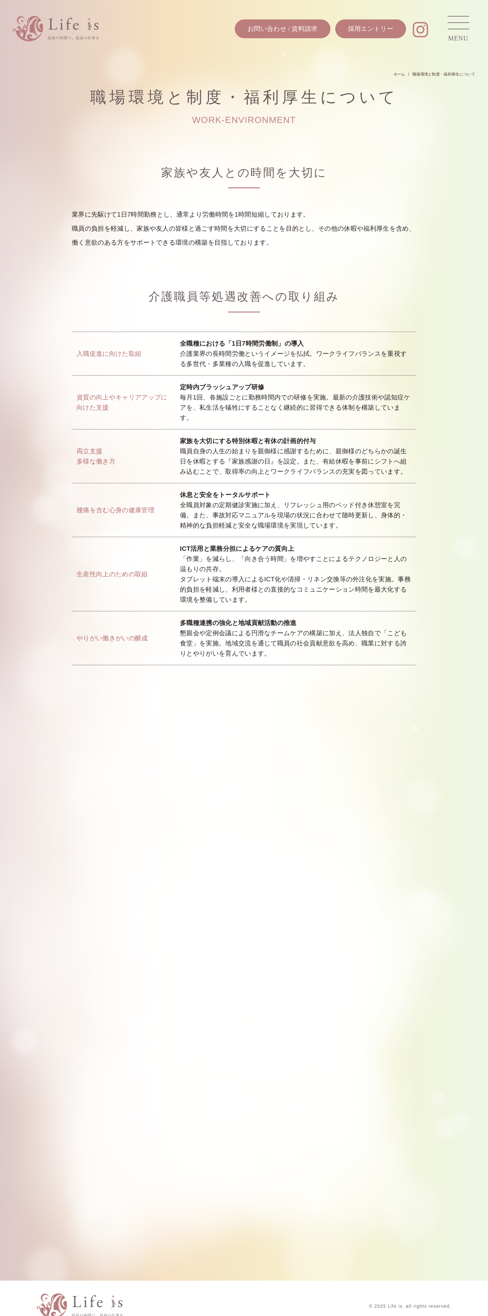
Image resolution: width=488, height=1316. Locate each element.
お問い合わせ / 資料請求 (283, 28)
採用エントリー (370, 28)
